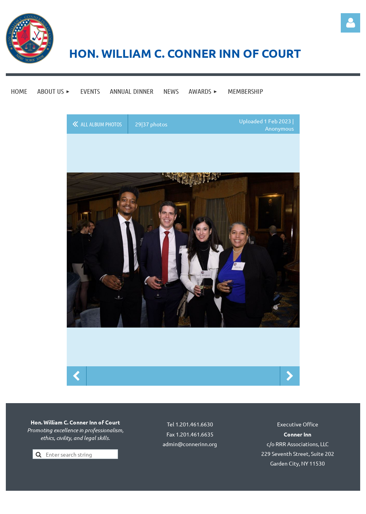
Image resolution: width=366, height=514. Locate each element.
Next (290, 376)
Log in (350, 23)
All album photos (101, 124)
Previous (76, 376)
